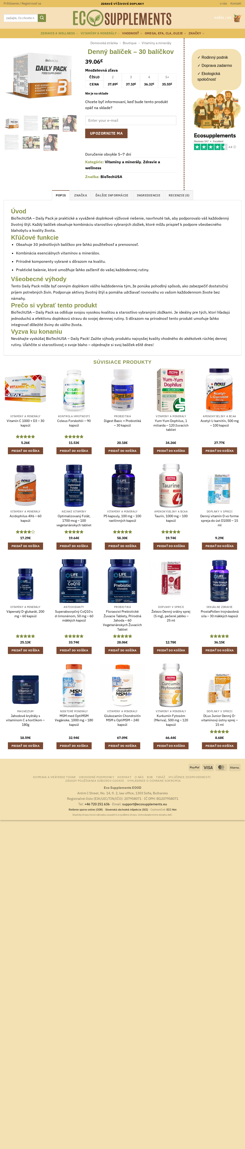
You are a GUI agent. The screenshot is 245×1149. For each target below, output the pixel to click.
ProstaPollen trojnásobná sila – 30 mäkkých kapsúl (220, 613)
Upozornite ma (106, 133)
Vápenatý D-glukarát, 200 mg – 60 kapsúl (25, 613)
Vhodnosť (132, 33)
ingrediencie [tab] (148, 195)
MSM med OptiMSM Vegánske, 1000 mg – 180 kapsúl (74, 720)
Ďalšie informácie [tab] (111, 195)
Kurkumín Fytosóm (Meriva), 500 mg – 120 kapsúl (171, 720)
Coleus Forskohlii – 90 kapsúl (74, 423)
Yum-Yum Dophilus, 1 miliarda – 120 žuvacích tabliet (171, 425)
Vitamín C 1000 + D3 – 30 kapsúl (25, 423)
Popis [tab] (61, 195)
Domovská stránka (104, 43)
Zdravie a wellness (59, 33)
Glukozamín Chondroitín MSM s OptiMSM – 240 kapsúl (122, 720)
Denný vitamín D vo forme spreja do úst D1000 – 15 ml (219, 520)
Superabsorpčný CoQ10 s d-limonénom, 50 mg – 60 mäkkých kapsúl (74, 615)
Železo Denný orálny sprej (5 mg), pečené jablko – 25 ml (170, 615)
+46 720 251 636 (97, 804)
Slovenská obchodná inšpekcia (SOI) (126, 809)
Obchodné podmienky (96, 777)
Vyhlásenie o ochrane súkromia (154, 780)
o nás (223, 3)
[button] (22, 3)
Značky (196, 33)
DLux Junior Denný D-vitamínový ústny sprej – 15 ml (219, 720)
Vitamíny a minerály (100, 33)
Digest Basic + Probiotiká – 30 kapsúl (122, 423)
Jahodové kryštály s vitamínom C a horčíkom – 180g (25, 720)
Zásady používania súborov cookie (94, 780)
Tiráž (160, 777)
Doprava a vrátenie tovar (54, 777)
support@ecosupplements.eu (144, 804)
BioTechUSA (111, 176)
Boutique (130, 43)
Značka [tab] (80, 195)
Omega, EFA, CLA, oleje (165, 33)
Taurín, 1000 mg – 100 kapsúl (171, 518)
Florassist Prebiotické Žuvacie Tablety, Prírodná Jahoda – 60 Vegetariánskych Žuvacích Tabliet (122, 620)
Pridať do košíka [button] (25, 451)
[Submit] (42, 18)
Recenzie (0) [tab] (179, 195)
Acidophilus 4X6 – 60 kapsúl (25, 518)
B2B (150, 777)
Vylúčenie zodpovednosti (189, 777)
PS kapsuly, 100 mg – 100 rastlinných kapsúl (122, 518)
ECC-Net (172, 809)
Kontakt (235, 3)
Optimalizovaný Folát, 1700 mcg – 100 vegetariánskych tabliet (73, 520)
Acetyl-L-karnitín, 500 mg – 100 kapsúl (219, 423)
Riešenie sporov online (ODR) (86, 809)
